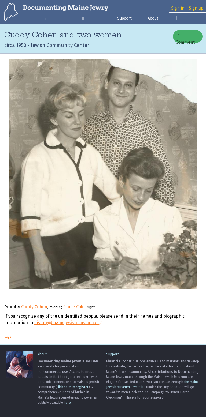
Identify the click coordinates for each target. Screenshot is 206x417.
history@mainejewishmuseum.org (68, 322)
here (67, 402)
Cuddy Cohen (34, 306)
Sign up (196, 8)
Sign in (178, 8)
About (153, 18)
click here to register (73, 387)
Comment (185, 38)
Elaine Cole (73, 306)
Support (124, 18)
